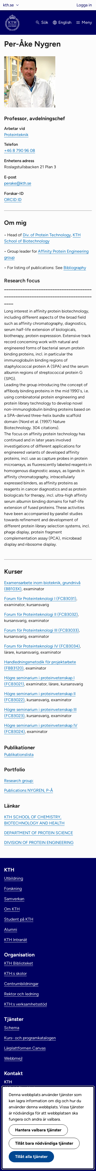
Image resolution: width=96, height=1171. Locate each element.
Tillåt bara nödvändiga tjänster (44, 1143)
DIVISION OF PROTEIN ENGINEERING (38, 842)
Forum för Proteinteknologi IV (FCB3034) (42, 646)
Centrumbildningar (21, 983)
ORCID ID (13, 199)
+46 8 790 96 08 (19, 150)
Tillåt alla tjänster (31, 1156)
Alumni (10, 929)
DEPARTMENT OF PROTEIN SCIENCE (38, 832)
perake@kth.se (17, 183)
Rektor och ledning (21, 993)
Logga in (84, 5)
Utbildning (13, 878)
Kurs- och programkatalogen (30, 1037)
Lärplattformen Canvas (25, 1048)
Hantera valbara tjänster (38, 1130)
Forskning (13, 888)
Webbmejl (13, 1058)
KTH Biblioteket (18, 963)
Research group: (19, 780)
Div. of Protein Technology (47, 234)
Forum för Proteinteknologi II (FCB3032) (41, 614)
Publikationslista (19, 754)
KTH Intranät (15, 939)
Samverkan (14, 898)
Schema (11, 1027)
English (64, 22)
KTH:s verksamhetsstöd (25, 1004)
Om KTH (12, 909)
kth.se (8, 5)
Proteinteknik (16, 134)
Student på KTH (18, 919)
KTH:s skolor (15, 973)
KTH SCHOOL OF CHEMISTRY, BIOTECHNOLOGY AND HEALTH (34, 820)
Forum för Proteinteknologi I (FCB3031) (40, 598)
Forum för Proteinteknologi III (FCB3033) (41, 630)
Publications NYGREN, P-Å (28, 790)
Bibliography (74, 267)
